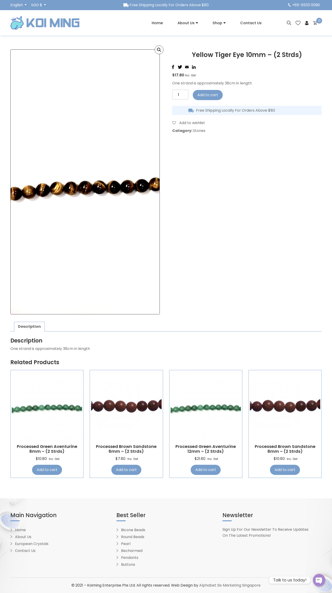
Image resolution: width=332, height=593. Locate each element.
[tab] (29, 326)
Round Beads (132, 536)
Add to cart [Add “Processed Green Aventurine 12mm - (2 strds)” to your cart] (205, 469)
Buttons (128, 564)
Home (157, 23)
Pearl (125, 543)
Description (29, 326)
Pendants (129, 557)
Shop (217, 23)
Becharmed (131, 550)
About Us (186, 23)
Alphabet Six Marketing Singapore (230, 585)
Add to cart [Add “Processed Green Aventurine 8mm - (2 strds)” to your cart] (47, 469)
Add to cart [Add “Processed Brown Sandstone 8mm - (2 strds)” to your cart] (285, 469)
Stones (199, 130)
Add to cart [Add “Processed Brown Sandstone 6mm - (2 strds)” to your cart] (126, 469)
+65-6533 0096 (304, 5)
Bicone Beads (133, 530)
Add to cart (207, 95)
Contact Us (251, 23)
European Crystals (31, 543)
